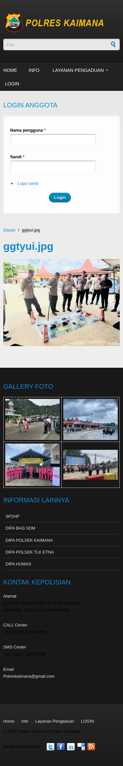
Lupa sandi (28, 183)
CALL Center (15, 625)
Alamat (9, 596)
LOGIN (12, 83)
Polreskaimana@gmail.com (28, 676)
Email (8, 669)
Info (34, 70)
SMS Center (14, 647)
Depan (9, 230)
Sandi (17, 156)
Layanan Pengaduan (78, 70)
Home (10, 70)
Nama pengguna (28, 130)
